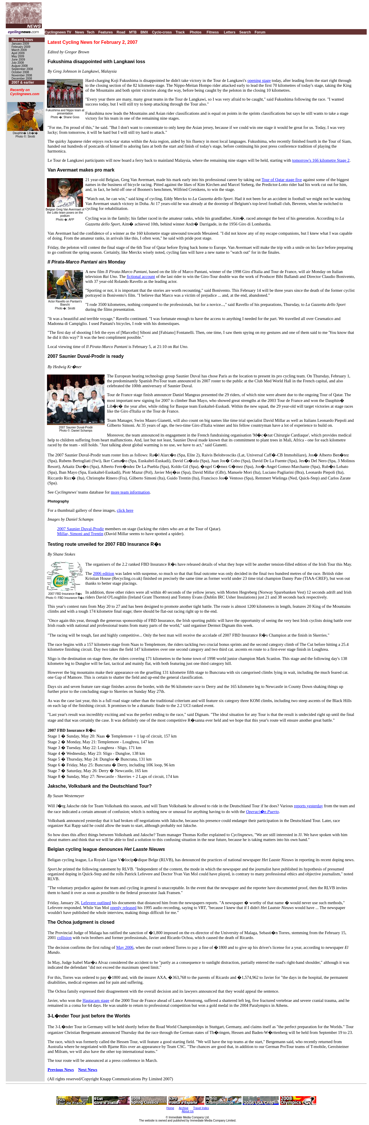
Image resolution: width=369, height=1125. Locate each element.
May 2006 (124, 947)
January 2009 (20, 43)
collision (64, 937)
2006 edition (103, 573)
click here (125, 510)
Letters (230, 32)
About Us (187, 1111)
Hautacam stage (95, 1000)
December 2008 (22, 78)
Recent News (22, 40)
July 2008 (18, 62)
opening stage (259, 80)
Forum (260, 32)
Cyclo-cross (162, 32)
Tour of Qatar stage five (281, 179)
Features (105, 32)
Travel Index (201, 1108)
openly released (123, 907)
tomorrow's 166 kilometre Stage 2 (321, 160)
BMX (144, 32)
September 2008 (22, 69)
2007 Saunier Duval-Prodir (80, 528)
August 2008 (20, 65)
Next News (87, 1069)
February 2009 (21, 46)
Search (245, 32)
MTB (133, 32)
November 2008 (22, 75)
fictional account (141, 276)
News (79, 32)
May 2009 (18, 56)
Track (180, 32)
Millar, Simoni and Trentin (80, 533)
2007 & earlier (23, 82)
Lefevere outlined (96, 902)
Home (170, 1108)
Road (120, 32)
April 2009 (18, 53)
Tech (91, 32)
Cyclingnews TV (58, 32)
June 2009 (18, 59)
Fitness (213, 32)
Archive (183, 1108)
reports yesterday (308, 806)
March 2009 (19, 50)
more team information (130, 492)
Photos (196, 32)
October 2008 (20, 72)
